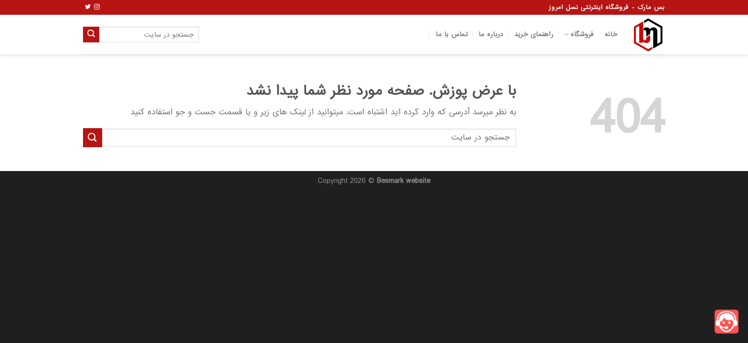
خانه (610, 35)
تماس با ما (452, 35)
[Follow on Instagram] (97, 7)
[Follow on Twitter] (88, 7)
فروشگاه (578, 35)
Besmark (390, 181)
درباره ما (490, 35)
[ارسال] (91, 35)
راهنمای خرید (533, 35)
